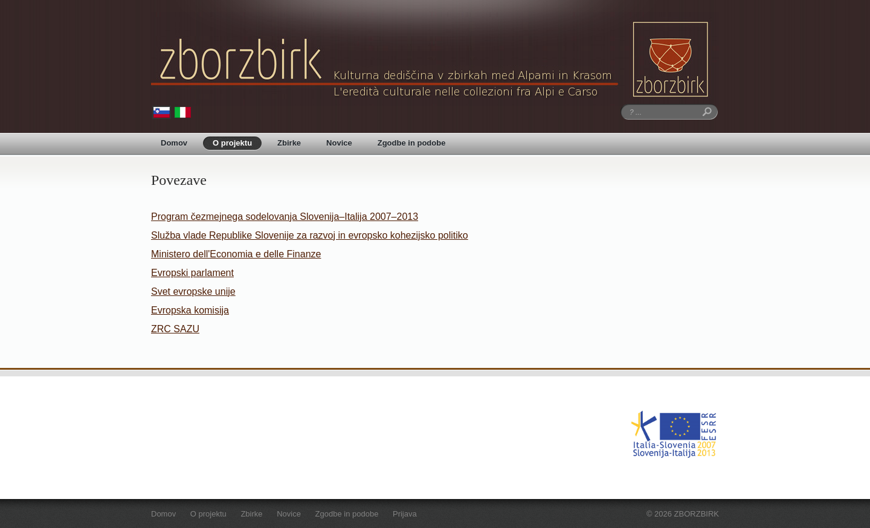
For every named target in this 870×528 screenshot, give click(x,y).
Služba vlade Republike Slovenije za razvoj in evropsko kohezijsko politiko (309, 235)
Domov (174, 142)
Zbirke (289, 142)
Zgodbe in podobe (412, 142)
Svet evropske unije (193, 291)
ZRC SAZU (175, 329)
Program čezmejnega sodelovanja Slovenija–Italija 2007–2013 (284, 216)
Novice (339, 142)
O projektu (232, 142)
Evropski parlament (192, 273)
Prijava (405, 513)
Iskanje (705, 112)
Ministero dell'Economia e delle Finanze (236, 254)
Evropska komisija (190, 310)
